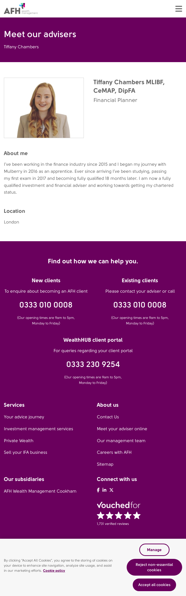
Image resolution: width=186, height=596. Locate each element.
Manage (154, 549)
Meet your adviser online (122, 428)
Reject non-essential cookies (154, 567)
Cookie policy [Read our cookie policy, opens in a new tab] (54, 570)
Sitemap (105, 464)
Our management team (121, 440)
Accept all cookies (154, 584)
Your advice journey (24, 416)
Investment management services (38, 428)
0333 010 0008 (46, 304)
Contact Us (108, 416)
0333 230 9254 (93, 364)
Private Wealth (18, 440)
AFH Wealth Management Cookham (40, 491)
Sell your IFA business (25, 452)
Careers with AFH (114, 452)
